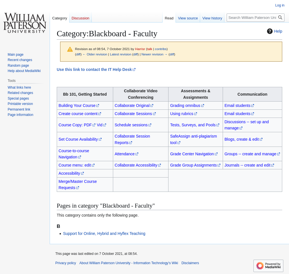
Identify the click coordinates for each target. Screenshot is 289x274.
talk (149, 49)
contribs (161, 49)
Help (274, 31)
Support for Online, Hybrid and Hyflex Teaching (104, 233)
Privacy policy (65, 263)
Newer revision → (154, 54)
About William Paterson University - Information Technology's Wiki (128, 263)
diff (78, 54)
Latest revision (120, 54)
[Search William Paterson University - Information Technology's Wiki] (255, 18)
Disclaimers (190, 263)
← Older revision (94, 54)
